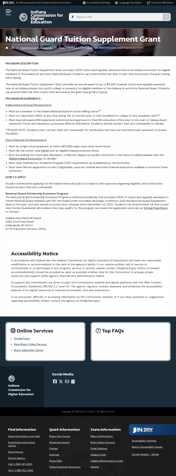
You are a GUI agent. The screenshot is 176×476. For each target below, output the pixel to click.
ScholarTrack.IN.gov (156, 199)
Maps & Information (102, 427)
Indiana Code (98, 446)
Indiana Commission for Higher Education (69, 12)
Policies (53, 440)
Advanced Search (59, 434)
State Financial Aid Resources (37, 38)
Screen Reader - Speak (145, 445)
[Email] (67, 373)
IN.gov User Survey (59, 427)
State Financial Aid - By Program (76, 38)
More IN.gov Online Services (31, 335)
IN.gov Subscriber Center (29, 342)
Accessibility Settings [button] (144, 432)
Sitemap (54, 446)
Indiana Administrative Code (107, 452)
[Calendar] (73, 373)
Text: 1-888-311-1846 (20, 461)
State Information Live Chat (24, 427)
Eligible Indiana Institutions (25, 149)
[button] (96, 2)
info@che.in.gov (89, 291)
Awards (95, 458)
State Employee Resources (65, 458)
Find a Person (15, 443)
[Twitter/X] (61, 373)
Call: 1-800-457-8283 (20, 455)
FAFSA (45, 141)
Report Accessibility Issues (147, 438)
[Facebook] (55, 373)
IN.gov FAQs (55, 452)
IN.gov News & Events (103, 434)
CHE (12, 38)
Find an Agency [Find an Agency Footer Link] (16, 449)
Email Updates (99, 440)
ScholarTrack (22, 329)
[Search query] (154, 12)
